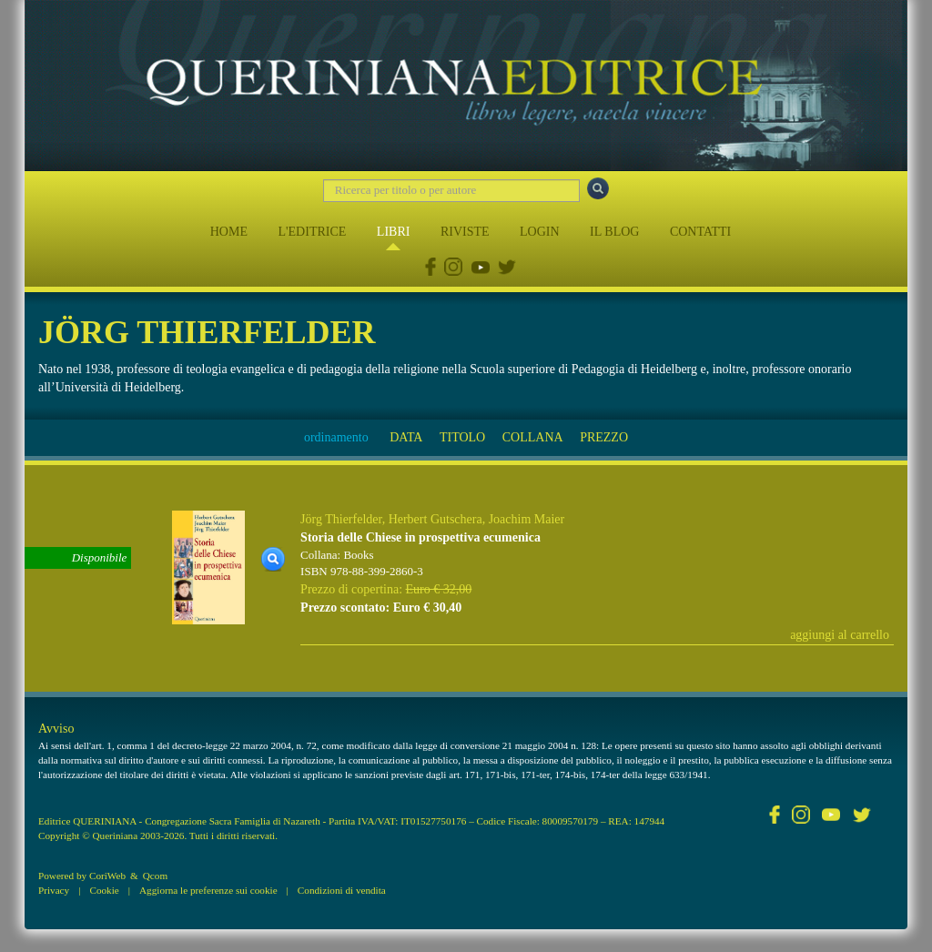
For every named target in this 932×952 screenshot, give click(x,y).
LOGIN (540, 231)
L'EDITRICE (312, 231)
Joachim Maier (527, 519)
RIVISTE (465, 231)
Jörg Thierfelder (341, 519)
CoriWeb (107, 875)
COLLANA (532, 437)
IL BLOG (614, 231)
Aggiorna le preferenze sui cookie (208, 890)
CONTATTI (700, 231)
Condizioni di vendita (342, 890)
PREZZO (604, 437)
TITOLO (462, 437)
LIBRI (393, 231)
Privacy (53, 890)
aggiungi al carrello (839, 635)
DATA (406, 437)
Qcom (155, 875)
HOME (229, 231)
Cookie (103, 890)
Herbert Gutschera (435, 519)
